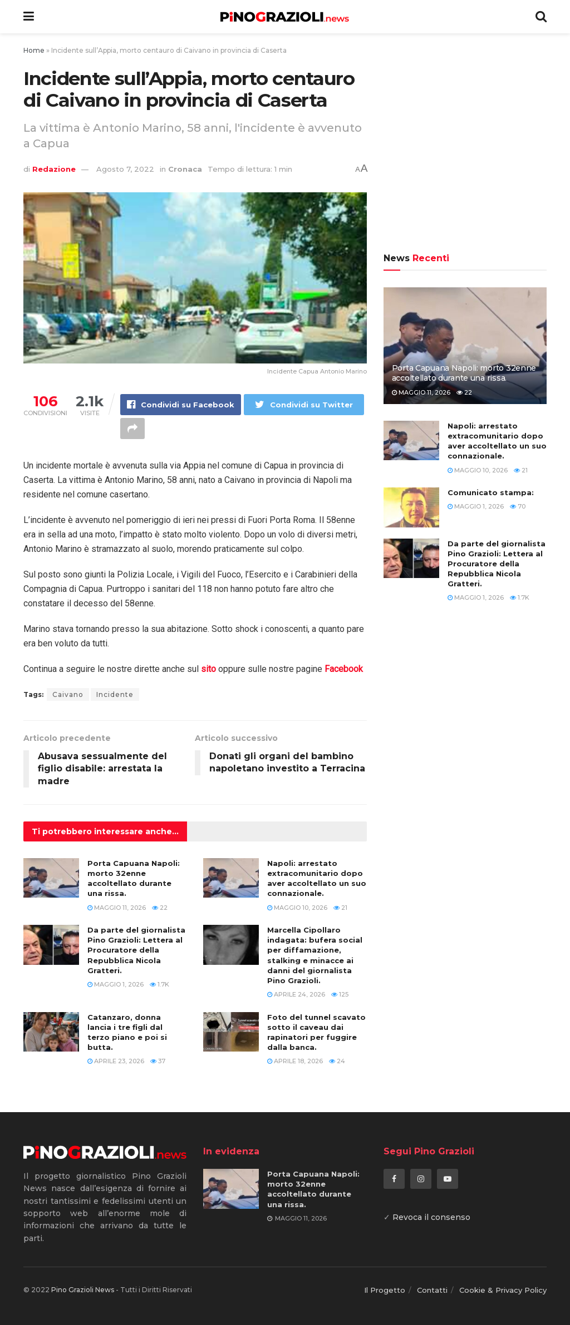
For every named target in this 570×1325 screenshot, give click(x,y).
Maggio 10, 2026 (297, 907)
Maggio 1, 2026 (115, 984)
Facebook (344, 669)
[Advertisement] (465, 144)
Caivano (67, 694)
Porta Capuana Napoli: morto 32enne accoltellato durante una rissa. (464, 373)
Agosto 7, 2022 (125, 169)
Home (34, 50)
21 (340, 907)
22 (160, 907)
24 (337, 1061)
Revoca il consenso (431, 1217)
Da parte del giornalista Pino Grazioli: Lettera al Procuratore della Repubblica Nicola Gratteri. (136, 950)
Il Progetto (384, 1290)
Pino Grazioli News (82, 1290)
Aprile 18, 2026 (295, 1061)
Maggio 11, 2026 (116, 907)
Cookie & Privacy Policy (503, 1290)
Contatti (432, 1290)
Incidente (115, 694)
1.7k (159, 984)
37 (157, 1061)
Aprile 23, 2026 (115, 1061)
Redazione (54, 169)
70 (517, 506)
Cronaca (185, 169)
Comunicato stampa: (491, 492)
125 (339, 994)
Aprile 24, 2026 (296, 994)
